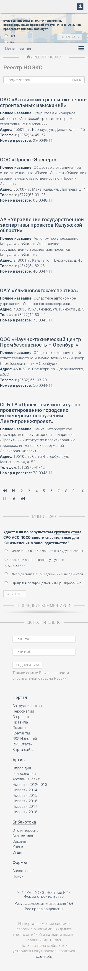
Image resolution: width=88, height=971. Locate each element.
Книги (18, 847)
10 (82, 491)
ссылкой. (44, 956)
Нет (10, 36)
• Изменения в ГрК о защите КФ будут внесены (44, 551)
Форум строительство (44, 896)
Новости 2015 (25, 795)
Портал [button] (20, 697)
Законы (19, 841)
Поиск (18, 876)
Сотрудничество (27, 706)
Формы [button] (20, 862)
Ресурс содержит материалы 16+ (44, 903)
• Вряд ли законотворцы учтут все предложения (34, 562)
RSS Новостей (25, 739)
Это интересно (26, 830)
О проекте (21, 717)
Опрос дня (22, 768)
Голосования (24, 773)
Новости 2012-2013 (30, 784)
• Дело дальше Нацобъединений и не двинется (44, 574)
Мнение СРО (44, 516)
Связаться (22, 871)
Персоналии (23, 711)
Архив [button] (19, 759)
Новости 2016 (25, 801)
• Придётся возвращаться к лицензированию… (44, 583)
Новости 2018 (25, 812)
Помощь (20, 728)
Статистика (23, 836)
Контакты (21, 733)
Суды (17, 852)
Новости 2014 (25, 790)
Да (9, 43)
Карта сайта (23, 749)
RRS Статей (23, 744)
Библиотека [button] (24, 822)
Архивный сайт (26, 779)
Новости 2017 (25, 806)
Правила (20, 722)
